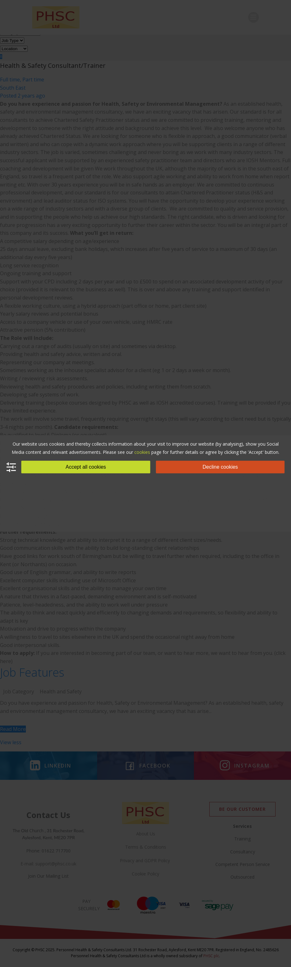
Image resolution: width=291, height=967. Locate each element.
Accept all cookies (86, 467)
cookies (142, 452)
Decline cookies (220, 467)
